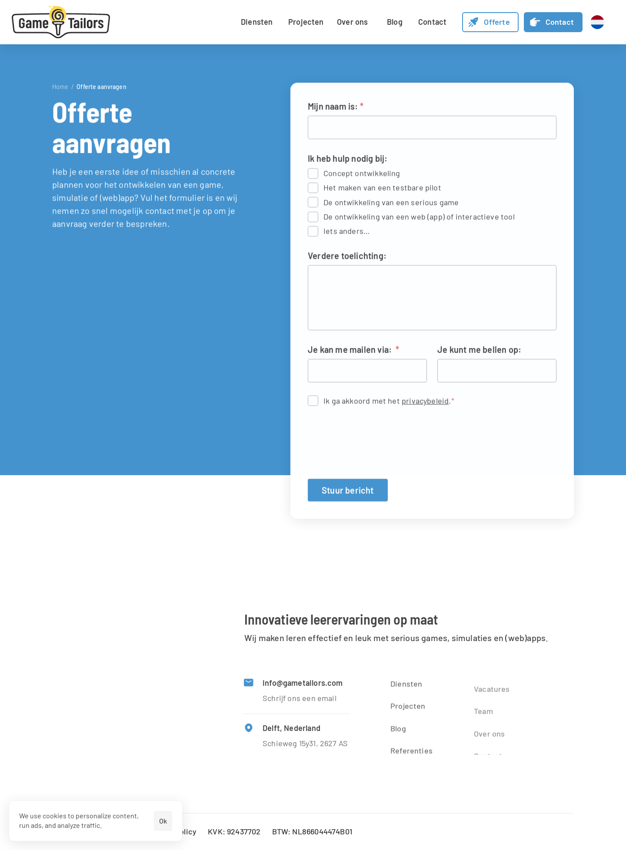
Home (60, 86)
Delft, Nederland (291, 729)
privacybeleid (425, 402)
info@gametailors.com (303, 684)
